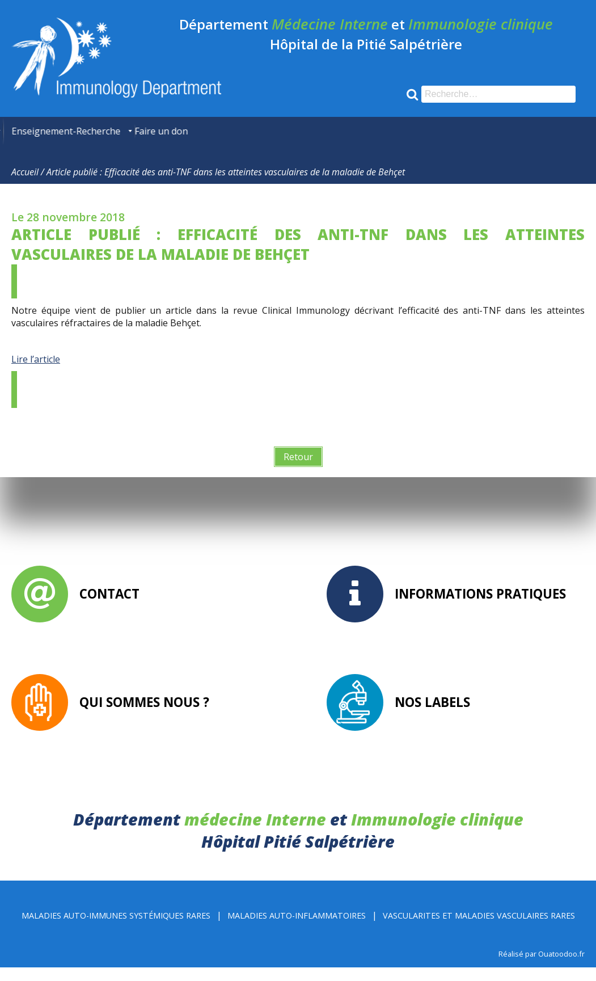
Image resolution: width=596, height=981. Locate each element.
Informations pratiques (480, 607)
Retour (298, 470)
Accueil (25, 185)
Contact (109, 607)
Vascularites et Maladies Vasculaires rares (479, 929)
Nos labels (432, 716)
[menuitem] (20, 131)
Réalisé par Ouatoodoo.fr (541, 967)
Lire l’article (35, 373)
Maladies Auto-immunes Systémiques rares (116, 929)
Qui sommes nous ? (144, 716)
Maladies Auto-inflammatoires (296, 929)
